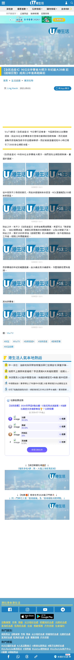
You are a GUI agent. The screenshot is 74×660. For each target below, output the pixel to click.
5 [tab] (41, 19)
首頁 (5, 80)
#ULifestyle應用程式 (11, 648)
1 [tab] (31, 19)
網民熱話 (5, 634)
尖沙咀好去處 (31, 622)
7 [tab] (36, 22)
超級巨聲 (56, 341)
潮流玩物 (28, 80)
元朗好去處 (61, 622)
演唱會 (9, 8)
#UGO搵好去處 (8, 645)
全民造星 (43, 341)
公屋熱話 (24, 13)
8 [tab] (39, 22)
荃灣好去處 (7, 625)
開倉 (20, 622)
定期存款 (45, 13)
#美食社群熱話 (39, 645)
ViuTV (10, 333)
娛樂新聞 (35, 13)
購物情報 (51, 8)
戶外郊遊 (49, 625)
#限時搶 (27, 648)
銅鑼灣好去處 (47, 622)
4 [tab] (39, 19)
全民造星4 (29, 341)
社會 (29, 625)
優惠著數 (21, 8)
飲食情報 (65, 8)
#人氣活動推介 (24, 645)
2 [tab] (33, 19)
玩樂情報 (36, 8)
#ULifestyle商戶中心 (60, 648)
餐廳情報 (38, 625)
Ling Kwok (12, 88)
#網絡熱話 (13, 652)
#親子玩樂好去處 (56, 645)
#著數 (4, 652)
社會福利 (59, 625)
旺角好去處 (20, 625)
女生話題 (9, 346)
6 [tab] (44, 19)
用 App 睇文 (63, 88)
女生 (7, 341)
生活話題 (15, 80)
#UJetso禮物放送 (40, 648)
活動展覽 (6, 622)
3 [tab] (36, 19)
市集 (14, 622)
